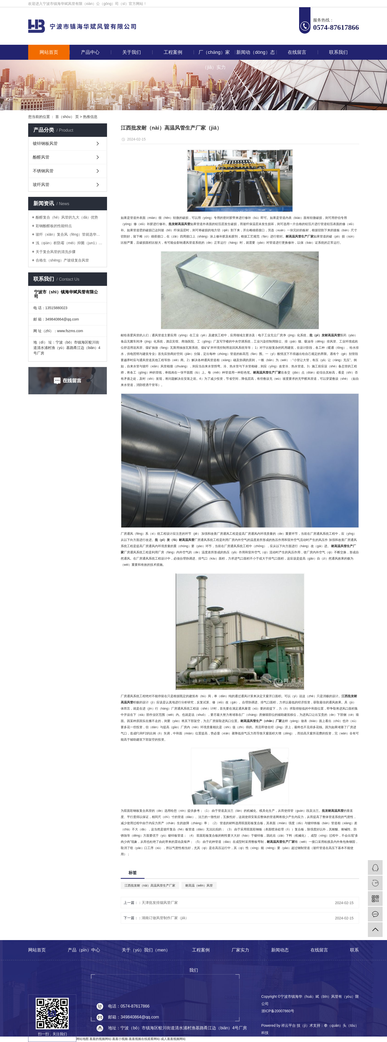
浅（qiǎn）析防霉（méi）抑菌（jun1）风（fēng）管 (69, 243)
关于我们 (131, 52)
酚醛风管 (41, 157)
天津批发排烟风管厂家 (160, 902)
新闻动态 (280, 950)
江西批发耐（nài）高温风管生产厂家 (150, 885)
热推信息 (90, 117)
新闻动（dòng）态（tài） (255, 55)
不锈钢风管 (43, 171)
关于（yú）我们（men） (146, 950)
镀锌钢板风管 (45, 143)
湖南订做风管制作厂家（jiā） (165, 918)
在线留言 (297, 52)
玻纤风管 (41, 184)
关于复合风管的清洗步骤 (55, 252)
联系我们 (338, 52)
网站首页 (49, 52)
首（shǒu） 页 (67, 117)
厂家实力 (240, 950)
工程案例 (173, 52)
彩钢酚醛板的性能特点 (54, 226)
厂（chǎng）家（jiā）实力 (214, 55)
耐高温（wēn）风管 (199, 885)
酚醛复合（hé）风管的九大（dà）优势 (67, 217)
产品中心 (90, 52)
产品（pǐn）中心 (84, 950)
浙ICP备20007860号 (277, 1011)
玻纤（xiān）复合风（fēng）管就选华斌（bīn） (69, 234)
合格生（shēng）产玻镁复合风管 (62, 260)
